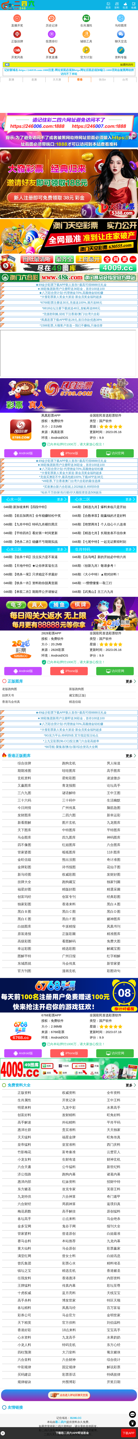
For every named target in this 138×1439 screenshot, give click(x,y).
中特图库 (69, 830)
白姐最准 (113, 1234)
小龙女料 (24, 1160)
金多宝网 (24, 1226)
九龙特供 (24, 1197)
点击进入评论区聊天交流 (69, 1395)
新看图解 (24, 823)
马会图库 (24, 838)
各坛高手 (24, 1219)
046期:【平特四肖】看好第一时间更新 (30, 533)
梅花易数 (24, 1212)
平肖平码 (113, 1123)
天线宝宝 (113, 1293)
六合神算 (69, 1197)
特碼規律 (113, 1375)
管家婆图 (24, 852)
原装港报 (24, 934)
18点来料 (69, 1330)
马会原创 (69, 1249)
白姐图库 (24, 927)
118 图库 (113, 852)
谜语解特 (69, 793)
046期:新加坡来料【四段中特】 (26, 507)
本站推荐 (69, 1241)
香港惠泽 (69, 1278)
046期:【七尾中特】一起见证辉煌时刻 (99, 541)
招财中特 (113, 1182)
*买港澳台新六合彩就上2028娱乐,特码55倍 (71, 487)
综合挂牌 (24, 763)
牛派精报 (69, 927)
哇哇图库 (69, 771)
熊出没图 (69, 860)
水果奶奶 (113, 1338)
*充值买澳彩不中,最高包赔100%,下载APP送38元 (71, 477)
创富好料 (24, 1115)
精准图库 (113, 934)
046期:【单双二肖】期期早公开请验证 (30, 591)
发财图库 (24, 815)
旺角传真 (113, 1137)
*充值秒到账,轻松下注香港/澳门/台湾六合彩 (71, 314)
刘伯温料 (113, 1323)
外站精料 (69, 1123)
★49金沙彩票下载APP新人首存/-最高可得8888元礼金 (71, 284)
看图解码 (69, 941)
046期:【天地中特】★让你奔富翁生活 (30, 565)
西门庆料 (113, 1145)
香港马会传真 (11, 702)
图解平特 (24, 956)
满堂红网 (24, 1256)
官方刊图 (24, 971)
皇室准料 (69, 1145)
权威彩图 (69, 875)
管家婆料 (24, 1234)
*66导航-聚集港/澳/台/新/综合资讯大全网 (71, 747)
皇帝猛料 (24, 1145)
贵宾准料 (69, 1130)
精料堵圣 (113, 1263)
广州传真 (69, 808)
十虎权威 (24, 1293)
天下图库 (24, 830)
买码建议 (24, 1375)
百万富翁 (113, 1308)
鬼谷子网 (69, 1226)
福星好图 (24, 890)
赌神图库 (113, 919)
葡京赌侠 (113, 1352)
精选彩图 (69, 949)
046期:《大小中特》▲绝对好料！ (96, 574)
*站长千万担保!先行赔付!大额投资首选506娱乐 (71, 492)
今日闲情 (24, 808)
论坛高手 (113, 786)
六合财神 (69, 1360)
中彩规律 (24, 1367)
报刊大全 (113, 1226)
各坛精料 (24, 1308)
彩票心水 (69, 1263)
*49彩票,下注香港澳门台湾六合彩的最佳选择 (71, 481)
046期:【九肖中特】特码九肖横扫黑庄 (30, 524)
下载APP (128, 1433)
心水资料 (24, 1338)
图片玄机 (69, 823)
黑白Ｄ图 (113, 912)
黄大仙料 (24, 1249)
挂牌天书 (8, 695)
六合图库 (113, 845)
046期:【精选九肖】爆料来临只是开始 (99, 507)
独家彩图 (24, 904)
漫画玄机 (69, 971)
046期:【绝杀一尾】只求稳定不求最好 (30, 574)
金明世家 (113, 1315)
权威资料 (69, 1093)
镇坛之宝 (24, 1271)
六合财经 (24, 1204)
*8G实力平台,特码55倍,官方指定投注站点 (71, 736)
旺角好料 (113, 1115)
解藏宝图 (113, 949)
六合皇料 (24, 1360)
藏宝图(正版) (77, 695)
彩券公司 (24, 1315)
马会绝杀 (113, 1219)
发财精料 (69, 1115)
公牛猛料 (69, 1167)
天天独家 (113, 1130)
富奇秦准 (69, 1152)
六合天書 (24, 1167)
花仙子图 (113, 867)
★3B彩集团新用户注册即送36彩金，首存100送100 (71, 288)
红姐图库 (69, 845)
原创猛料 (113, 1212)
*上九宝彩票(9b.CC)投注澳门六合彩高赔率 (71, 741)
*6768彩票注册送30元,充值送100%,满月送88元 (71, 302)
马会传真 (69, 964)
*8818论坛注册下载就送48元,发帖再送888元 (71, 308)
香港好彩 (24, 1330)
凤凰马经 (69, 1308)
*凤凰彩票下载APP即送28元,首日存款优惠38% (71, 319)
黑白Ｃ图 (69, 912)
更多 (129, 682)
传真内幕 (69, 1286)
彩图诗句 (113, 971)
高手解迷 (24, 1123)
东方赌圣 (24, 1189)
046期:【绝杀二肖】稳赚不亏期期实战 (30, 541)
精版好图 (69, 890)
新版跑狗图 (76, 689)
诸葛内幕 (113, 1174)
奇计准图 (113, 860)
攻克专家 (69, 1189)
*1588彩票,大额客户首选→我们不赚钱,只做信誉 (71, 325)
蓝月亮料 (69, 1293)
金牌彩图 (24, 867)
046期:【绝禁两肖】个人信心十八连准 (99, 524)
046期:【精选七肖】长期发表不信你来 (99, 533)
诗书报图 (69, 867)
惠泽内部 (24, 1182)
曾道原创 (69, 1234)
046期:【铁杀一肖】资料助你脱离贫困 (30, 583)
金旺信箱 (24, 860)
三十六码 (24, 801)
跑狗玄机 (69, 763)
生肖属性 (24, 1100)
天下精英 (24, 1323)
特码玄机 (69, 1345)
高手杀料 (24, 1301)
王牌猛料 (24, 1286)
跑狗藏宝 (69, 882)
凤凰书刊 (113, 927)
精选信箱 (75, 702)
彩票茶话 (69, 1375)
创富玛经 (24, 897)
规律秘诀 (24, 1382)
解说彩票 (113, 1367)
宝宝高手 (113, 1330)
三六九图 (24, 793)
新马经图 (24, 875)
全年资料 (113, 1093)
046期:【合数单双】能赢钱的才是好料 (99, 515)
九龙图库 (113, 823)
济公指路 (24, 1174)
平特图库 (113, 830)
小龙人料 (24, 1345)
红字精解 (113, 956)
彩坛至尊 (113, 1286)
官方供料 (69, 1323)
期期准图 (24, 771)
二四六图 (69, 815)
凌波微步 (113, 778)
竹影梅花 (24, 1152)
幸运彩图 (24, 949)
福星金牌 (69, 1137)
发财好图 (113, 875)
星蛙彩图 (69, 778)
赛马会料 (24, 1241)
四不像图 (24, 845)
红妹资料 (69, 1182)
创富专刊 (69, 897)
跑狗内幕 (69, 1174)
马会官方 (69, 1315)
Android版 (23, 453)
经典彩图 (113, 897)
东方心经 (113, 1345)
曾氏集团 (24, 1263)
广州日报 (69, 956)
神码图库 (113, 838)
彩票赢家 (113, 1249)
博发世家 (69, 1301)
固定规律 (69, 1367)
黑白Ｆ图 (69, 919)
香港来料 (69, 904)
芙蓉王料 (113, 1189)
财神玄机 (113, 1160)
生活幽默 (113, 801)
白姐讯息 (113, 1256)
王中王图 (113, 793)
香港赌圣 (113, 1271)
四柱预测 (24, 1352)
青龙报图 (69, 786)
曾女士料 (69, 1256)
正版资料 (24, 1093)
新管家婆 (113, 964)
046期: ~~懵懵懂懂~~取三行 (92, 583)
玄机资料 (24, 778)
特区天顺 (113, 1301)
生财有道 (69, 1160)
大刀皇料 (69, 1352)
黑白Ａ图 (113, 904)
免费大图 (113, 941)
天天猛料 (24, 1137)
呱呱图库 (69, 852)
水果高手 (113, 1108)
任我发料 (24, 1278)
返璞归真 (113, 1204)
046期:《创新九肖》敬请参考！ (94, 565)
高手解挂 (69, 1212)
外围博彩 (69, 1382)
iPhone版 (69, 453)
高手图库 (113, 771)
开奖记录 (69, 1100)
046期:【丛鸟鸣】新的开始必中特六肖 (99, 557)
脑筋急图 (113, 808)
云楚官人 (113, 1152)
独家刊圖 (113, 882)
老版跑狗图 (9, 689)
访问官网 (115, 453)
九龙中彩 (69, 1108)
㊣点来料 (69, 1219)
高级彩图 (24, 941)
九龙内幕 (113, 1241)
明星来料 (24, 1108)
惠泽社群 (24, 1130)
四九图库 (69, 838)
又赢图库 (24, 786)
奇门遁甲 (113, 1197)
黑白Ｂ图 (24, 912)
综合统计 (113, 1360)
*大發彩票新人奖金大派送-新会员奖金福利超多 (71, 297)
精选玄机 (69, 1271)
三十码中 (69, 801)
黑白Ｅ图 (24, 919)
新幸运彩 (113, 815)
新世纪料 (113, 1167)
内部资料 (113, 1278)
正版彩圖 (69, 934)
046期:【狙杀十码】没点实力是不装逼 (30, 557)
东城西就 (24, 964)
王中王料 (113, 1100)
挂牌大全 (24, 882)
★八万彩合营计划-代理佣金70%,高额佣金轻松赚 (71, 292)
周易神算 (69, 1204)
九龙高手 (69, 1338)
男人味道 (113, 763)
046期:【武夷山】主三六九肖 (92, 591)
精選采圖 (113, 890)
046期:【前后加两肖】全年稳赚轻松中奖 (32, 515)
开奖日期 (113, 1382)
